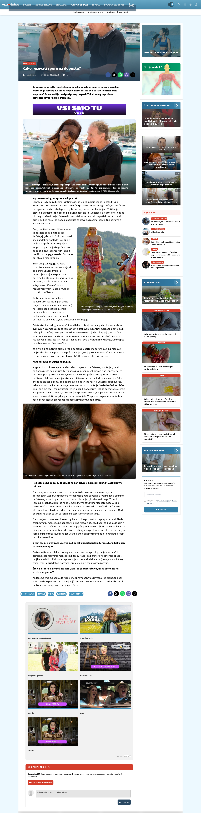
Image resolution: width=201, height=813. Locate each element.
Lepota (115, 4)
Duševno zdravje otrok (117, 12)
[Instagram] (185, 4)
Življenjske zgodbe (133, 4)
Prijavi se (124, 802)
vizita (51, 594)
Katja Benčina (31, 75)
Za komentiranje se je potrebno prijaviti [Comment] (83, 793)
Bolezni (46, 4)
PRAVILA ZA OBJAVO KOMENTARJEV (40, 782)
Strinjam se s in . (162, 502)
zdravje (41, 594)
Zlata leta (80, 4)
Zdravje (34, 4)
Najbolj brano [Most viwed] (150, 212)
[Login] (196, 4)
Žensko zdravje (63, 4)
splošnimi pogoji (163, 501)
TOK (150, 4)
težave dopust (76, 594)
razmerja (61, 594)
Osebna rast (78, 12)
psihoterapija (27, 594)
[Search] (178, 4)
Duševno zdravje (99, 4)
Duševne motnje (95, 12)
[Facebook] (190, 4)
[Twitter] (114, 74)
